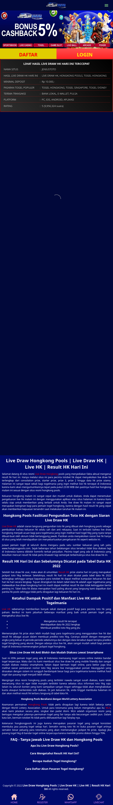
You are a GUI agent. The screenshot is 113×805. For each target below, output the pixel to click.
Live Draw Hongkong (46, 474)
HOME (14, 799)
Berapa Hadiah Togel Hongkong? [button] (55, 761)
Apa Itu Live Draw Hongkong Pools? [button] (55, 745)
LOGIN (84, 54)
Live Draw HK (9, 526)
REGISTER (42, 799)
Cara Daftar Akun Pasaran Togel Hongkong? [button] (54, 769)
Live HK (6, 609)
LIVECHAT (99, 799)
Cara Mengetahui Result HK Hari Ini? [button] (54, 753)
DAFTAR (28, 54)
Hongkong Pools (37, 704)
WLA (108, 707)
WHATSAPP (71, 799)
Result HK (63, 572)
